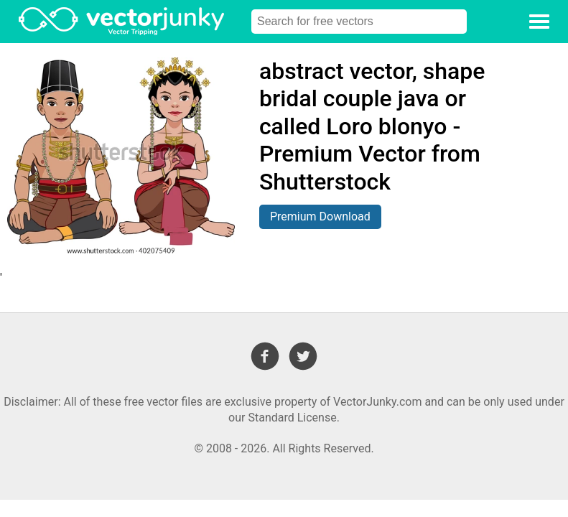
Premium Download (320, 216)
